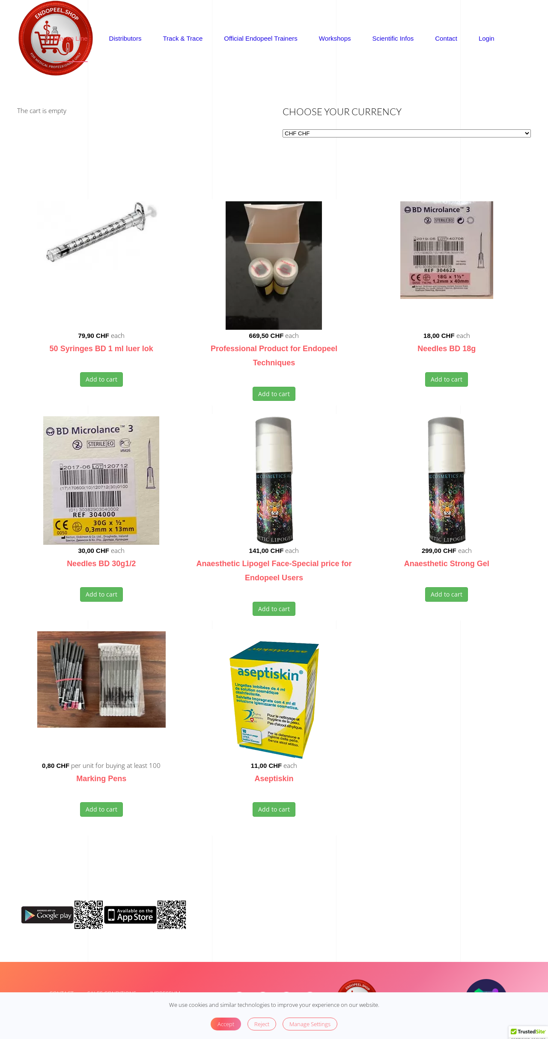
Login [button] (486, 38)
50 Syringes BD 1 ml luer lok (101, 348)
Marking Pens (101, 778)
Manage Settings (310, 1024)
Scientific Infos (393, 38)
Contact (446, 38)
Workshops (335, 38)
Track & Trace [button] (183, 38)
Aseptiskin (273, 778)
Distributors (125, 38)
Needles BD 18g (446, 348)
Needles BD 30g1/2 (101, 563)
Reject (261, 1024)
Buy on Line (70, 38)
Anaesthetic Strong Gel (446, 563)
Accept (225, 1024)
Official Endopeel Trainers (260, 38)
